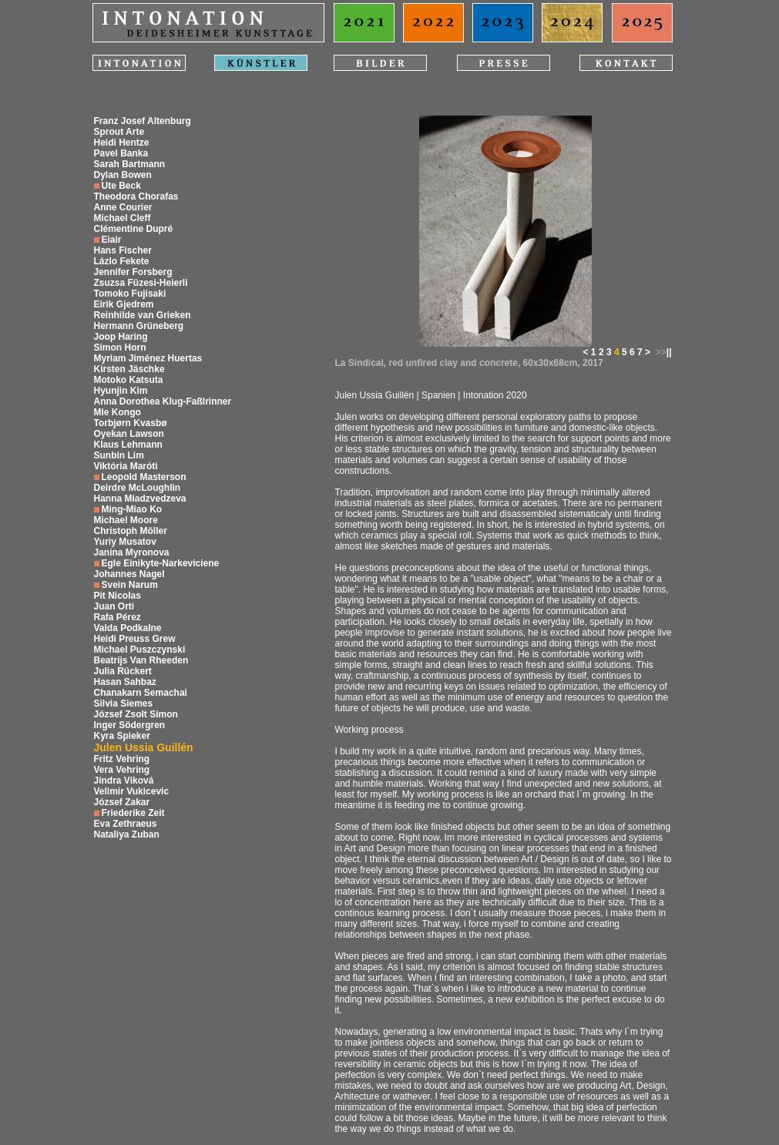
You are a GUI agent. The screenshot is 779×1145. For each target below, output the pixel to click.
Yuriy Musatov (125, 541)
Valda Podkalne (128, 628)
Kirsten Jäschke (129, 369)
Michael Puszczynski (140, 649)
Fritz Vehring (122, 759)
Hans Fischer (123, 250)
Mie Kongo (117, 412)
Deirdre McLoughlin (137, 487)
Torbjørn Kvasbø (130, 423)
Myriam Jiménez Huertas (148, 358)
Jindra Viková (124, 780)
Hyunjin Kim (121, 390)
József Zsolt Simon (136, 714)
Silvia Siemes (123, 703)
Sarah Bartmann (130, 164)
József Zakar (122, 802)
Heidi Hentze (121, 142)
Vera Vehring (122, 769)
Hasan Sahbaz (125, 682)
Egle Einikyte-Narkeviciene (161, 563)
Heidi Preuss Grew (135, 638)
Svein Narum (130, 584)
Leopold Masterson (144, 477)
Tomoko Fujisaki (130, 293)
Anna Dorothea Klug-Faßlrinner (163, 401)
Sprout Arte (119, 131)
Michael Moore (126, 520)
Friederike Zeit (133, 813)
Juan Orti (114, 606)
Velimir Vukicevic (132, 791)
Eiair (112, 239)
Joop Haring (121, 336)
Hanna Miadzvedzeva (140, 498)
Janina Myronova (132, 552)
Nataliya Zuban (126, 834)
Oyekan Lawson (129, 433)
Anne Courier (123, 207)
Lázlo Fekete (121, 261)
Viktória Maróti (126, 466)
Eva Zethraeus (125, 823)
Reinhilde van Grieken (142, 315)
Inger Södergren (130, 725)
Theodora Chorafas (136, 196)
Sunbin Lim (119, 455)
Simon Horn (120, 347)
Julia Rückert (123, 671)
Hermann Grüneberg (139, 326)
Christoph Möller (130, 530)
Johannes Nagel (129, 574)
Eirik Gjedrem (124, 304)
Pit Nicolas (117, 595)
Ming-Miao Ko (132, 509)
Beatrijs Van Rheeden (141, 660)
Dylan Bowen (123, 175)
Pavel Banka (121, 153)
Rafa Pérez (117, 617)
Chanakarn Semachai (140, 692)
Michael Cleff (122, 218)
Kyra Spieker (122, 735)
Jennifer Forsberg (133, 272)
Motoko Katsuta (128, 379)
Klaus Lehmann (128, 444)
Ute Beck (121, 185)
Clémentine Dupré (133, 228)
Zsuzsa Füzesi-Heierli (141, 282)
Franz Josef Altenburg (142, 121)
